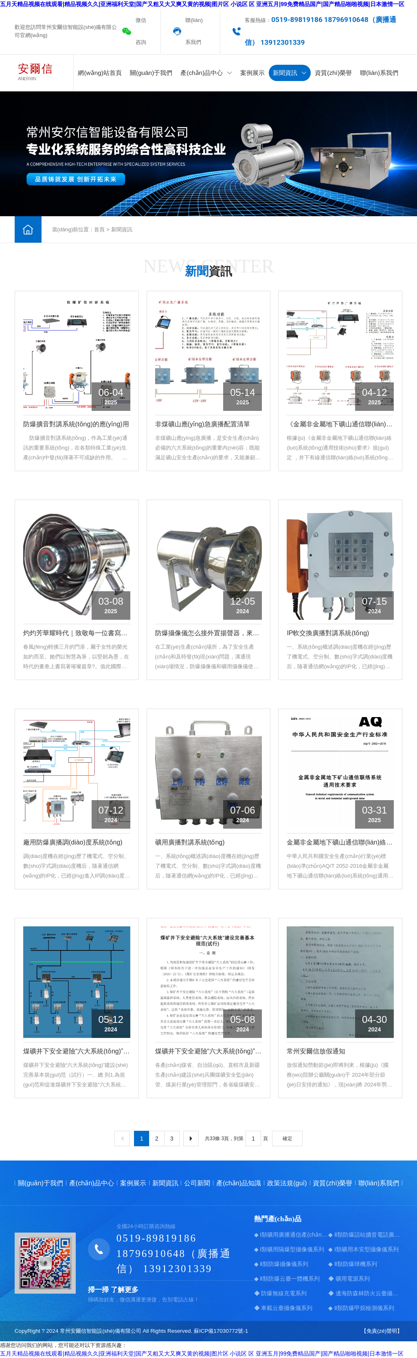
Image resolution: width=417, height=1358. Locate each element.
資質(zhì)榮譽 (333, 72)
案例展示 (252, 72)
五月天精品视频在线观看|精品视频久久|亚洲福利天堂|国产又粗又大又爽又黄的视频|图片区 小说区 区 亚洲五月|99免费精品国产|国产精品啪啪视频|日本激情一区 (202, 4)
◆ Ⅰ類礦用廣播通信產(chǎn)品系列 (291, 1234)
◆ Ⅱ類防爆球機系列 (352, 1264)
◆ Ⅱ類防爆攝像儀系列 (281, 1264)
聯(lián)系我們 (194, 31)
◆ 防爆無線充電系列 (280, 1293)
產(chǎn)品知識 (238, 1183)
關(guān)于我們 (151, 72)
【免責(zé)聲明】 (381, 1331)
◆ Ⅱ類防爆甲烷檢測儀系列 (361, 1308)
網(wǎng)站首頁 (99, 72)
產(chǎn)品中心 (206, 72)
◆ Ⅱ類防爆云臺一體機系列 (287, 1278)
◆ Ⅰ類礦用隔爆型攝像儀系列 (289, 1249)
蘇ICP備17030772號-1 (221, 1331)
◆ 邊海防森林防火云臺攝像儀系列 (365, 1293)
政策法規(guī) (287, 1183)
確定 (287, 1138)
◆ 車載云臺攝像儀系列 (283, 1308)
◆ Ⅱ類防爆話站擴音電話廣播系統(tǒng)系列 (365, 1234)
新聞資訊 (290, 72)
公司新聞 (197, 1183)
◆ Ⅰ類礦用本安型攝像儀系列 (363, 1249)
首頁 (99, 229)
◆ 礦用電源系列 (349, 1278)
